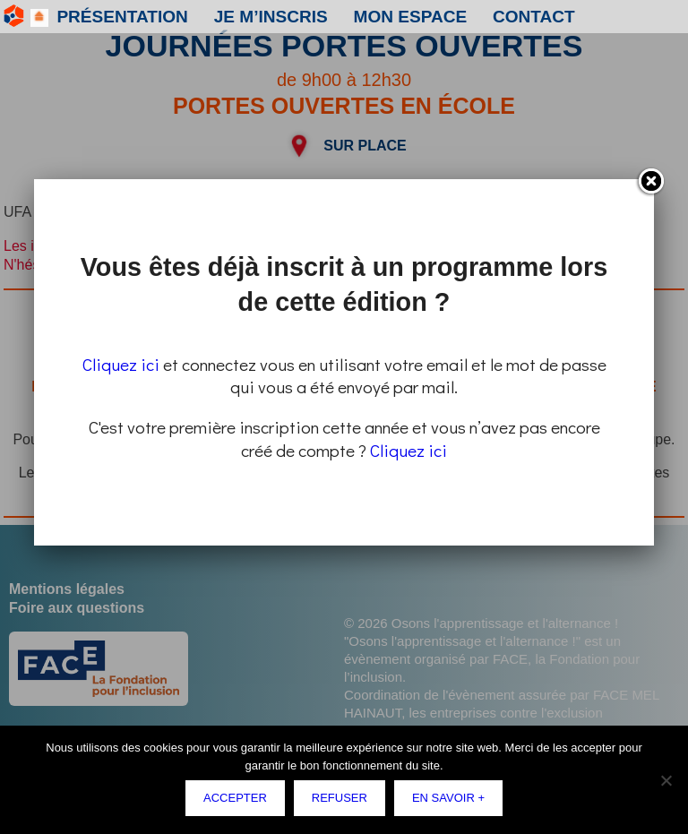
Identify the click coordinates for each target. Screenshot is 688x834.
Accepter (235, 797)
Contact (376, 16)
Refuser (339, 797)
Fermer (650, 182)
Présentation (97, 16)
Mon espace (292, 16)
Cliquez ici (120, 364)
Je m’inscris (197, 16)
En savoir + (448, 797)
